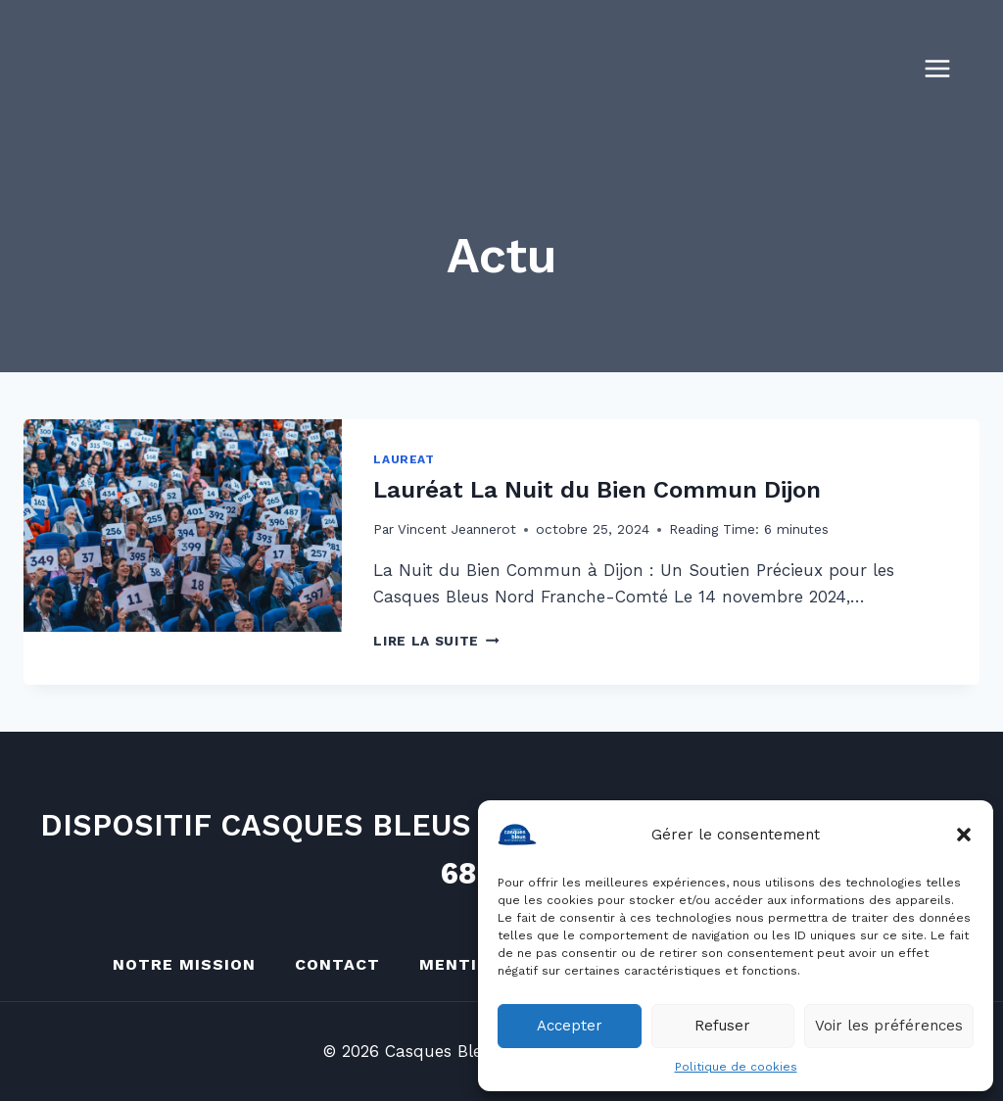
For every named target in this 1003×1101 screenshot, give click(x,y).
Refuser (722, 1025)
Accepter (569, 1025)
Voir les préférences (889, 1025)
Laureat (403, 459)
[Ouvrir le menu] (947, 68)
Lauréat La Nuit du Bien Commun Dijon (597, 489)
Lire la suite (436, 640)
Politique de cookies (736, 1067)
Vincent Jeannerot (457, 529)
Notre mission (184, 964)
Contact (337, 964)
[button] (964, 834)
